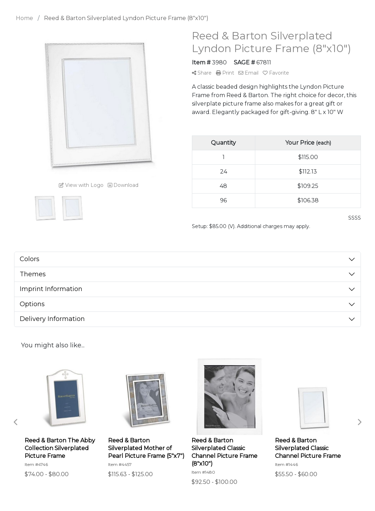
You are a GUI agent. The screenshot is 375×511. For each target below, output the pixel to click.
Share (202, 73)
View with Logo (81, 185)
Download (123, 185)
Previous (15, 422)
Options (32, 304)
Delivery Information (52, 319)
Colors (29, 259)
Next (359, 422)
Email (248, 73)
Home (24, 18)
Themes (33, 274)
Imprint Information (51, 289)
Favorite (276, 73)
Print (225, 73)
